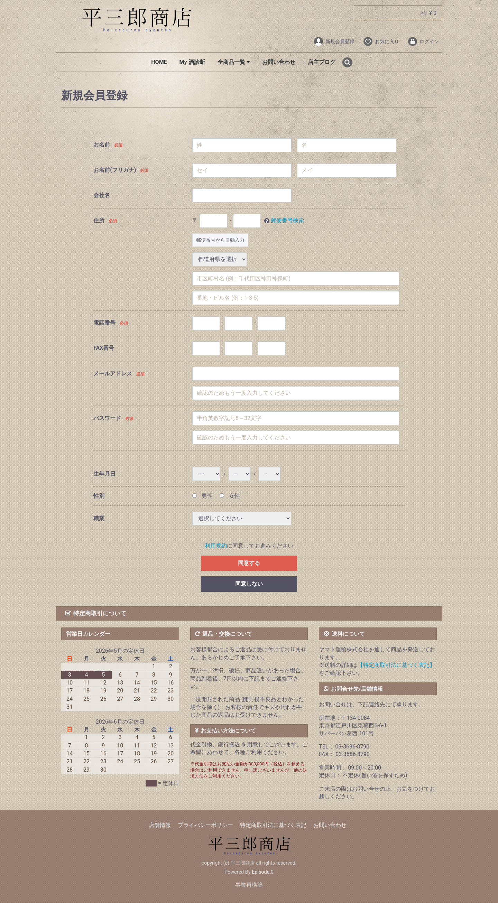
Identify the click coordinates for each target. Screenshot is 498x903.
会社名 (101, 195)
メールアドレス (112, 374)
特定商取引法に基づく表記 (273, 825)
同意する (249, 563)
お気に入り (381, 41)
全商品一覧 (234, 62)
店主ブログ (321, 62)
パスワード (107, 418)
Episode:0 (263, 872)
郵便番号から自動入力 (220, 240)
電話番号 (104, 322)
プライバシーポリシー (205, 825)
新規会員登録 (333, 41)
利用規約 (216, 546)
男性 (202, 496)
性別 (98, 496)
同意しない (249, 584)
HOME (159, 62)
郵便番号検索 (287, 220)
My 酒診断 (192, 62)
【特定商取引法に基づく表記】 (396, 665)
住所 (98, 220)
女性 (230, 496)
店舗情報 (160, 825)
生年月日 (104, 474)
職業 (98, 518)
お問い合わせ (278, 62)
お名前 (101, 144)
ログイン (423, 41)
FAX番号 (103, 348)
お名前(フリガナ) (114, 170)
